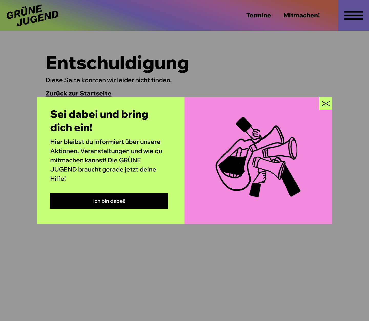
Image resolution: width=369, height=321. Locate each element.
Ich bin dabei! (109, 201)
